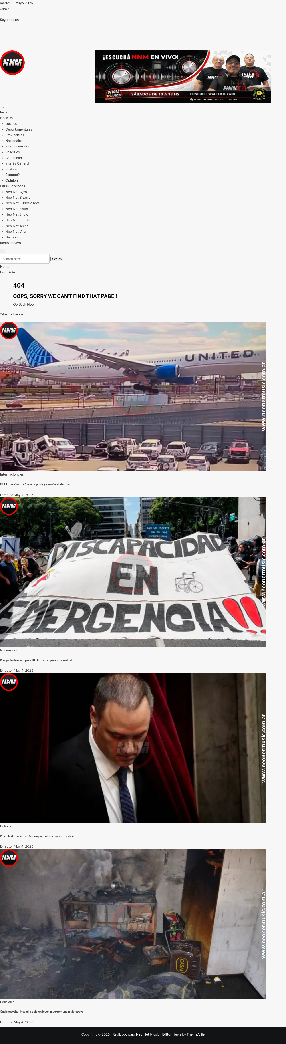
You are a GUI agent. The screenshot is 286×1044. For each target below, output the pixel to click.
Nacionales (13, 140)
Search (57, 259)
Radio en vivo (10, 242)
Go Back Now (23, 304)
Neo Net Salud (16, 208)
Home (5, 266)
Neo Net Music (147, 1034)
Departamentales (18, 129)
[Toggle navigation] (2, 107)
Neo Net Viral (15, 231)
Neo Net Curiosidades (22, 203)
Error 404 (7, 272)
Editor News (171, 1034)
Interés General (17, 163)
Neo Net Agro (16, 191)
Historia (11, 237)
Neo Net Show (16, 214)
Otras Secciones (12, 186)
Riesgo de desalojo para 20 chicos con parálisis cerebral (36, 660)
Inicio (4, 112)
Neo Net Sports (17, 220)
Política (11, 169)
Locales (11, 123)
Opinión (11, 180)
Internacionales (17, 146)
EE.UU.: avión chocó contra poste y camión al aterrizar (35, 484)
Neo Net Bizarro (17, 197)
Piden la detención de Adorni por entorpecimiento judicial (37, 836)
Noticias (6, 117)
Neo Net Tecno (17, 226)
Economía (12, 174)
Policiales (12, 152)
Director (6, 494)
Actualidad (13, 157)
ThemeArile (196, 1034)
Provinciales (14, 135)
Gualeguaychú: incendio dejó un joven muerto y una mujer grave (41, 1011)
